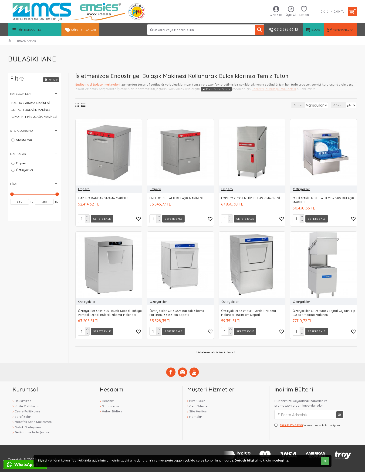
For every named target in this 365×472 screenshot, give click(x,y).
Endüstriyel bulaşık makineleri (274, 89)
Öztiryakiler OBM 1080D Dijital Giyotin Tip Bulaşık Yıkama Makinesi (324, 312)
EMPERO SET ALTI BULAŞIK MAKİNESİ (176, 198)
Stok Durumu (21, 130)
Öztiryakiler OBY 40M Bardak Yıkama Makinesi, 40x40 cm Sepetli (248, 312)
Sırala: (291, 105)
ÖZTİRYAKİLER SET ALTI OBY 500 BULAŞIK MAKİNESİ (323, 200)
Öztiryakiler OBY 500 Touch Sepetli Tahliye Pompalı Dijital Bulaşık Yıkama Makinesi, (110, 312)
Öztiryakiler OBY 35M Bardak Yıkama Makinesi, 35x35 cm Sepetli (176, 312)
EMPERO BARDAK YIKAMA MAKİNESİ (103, 198)
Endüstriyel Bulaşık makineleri (97, 84)
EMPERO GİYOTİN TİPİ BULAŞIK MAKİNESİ (250, 198)
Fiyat (14, 184)
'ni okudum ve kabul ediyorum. (308, 423)
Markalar (18, 154)
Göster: (340, 105)
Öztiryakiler (301, 189)
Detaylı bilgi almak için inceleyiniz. (262, 460)
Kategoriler (20, 93)
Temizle (52, 79)
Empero (84, 189)
